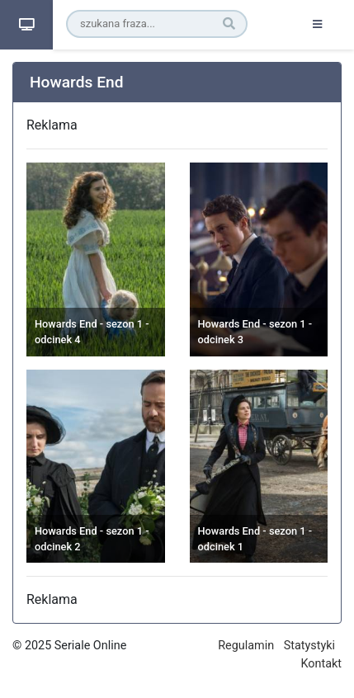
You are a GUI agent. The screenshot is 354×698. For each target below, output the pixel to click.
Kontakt (321, 664)
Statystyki (309, 646)
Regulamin (246, 646)
